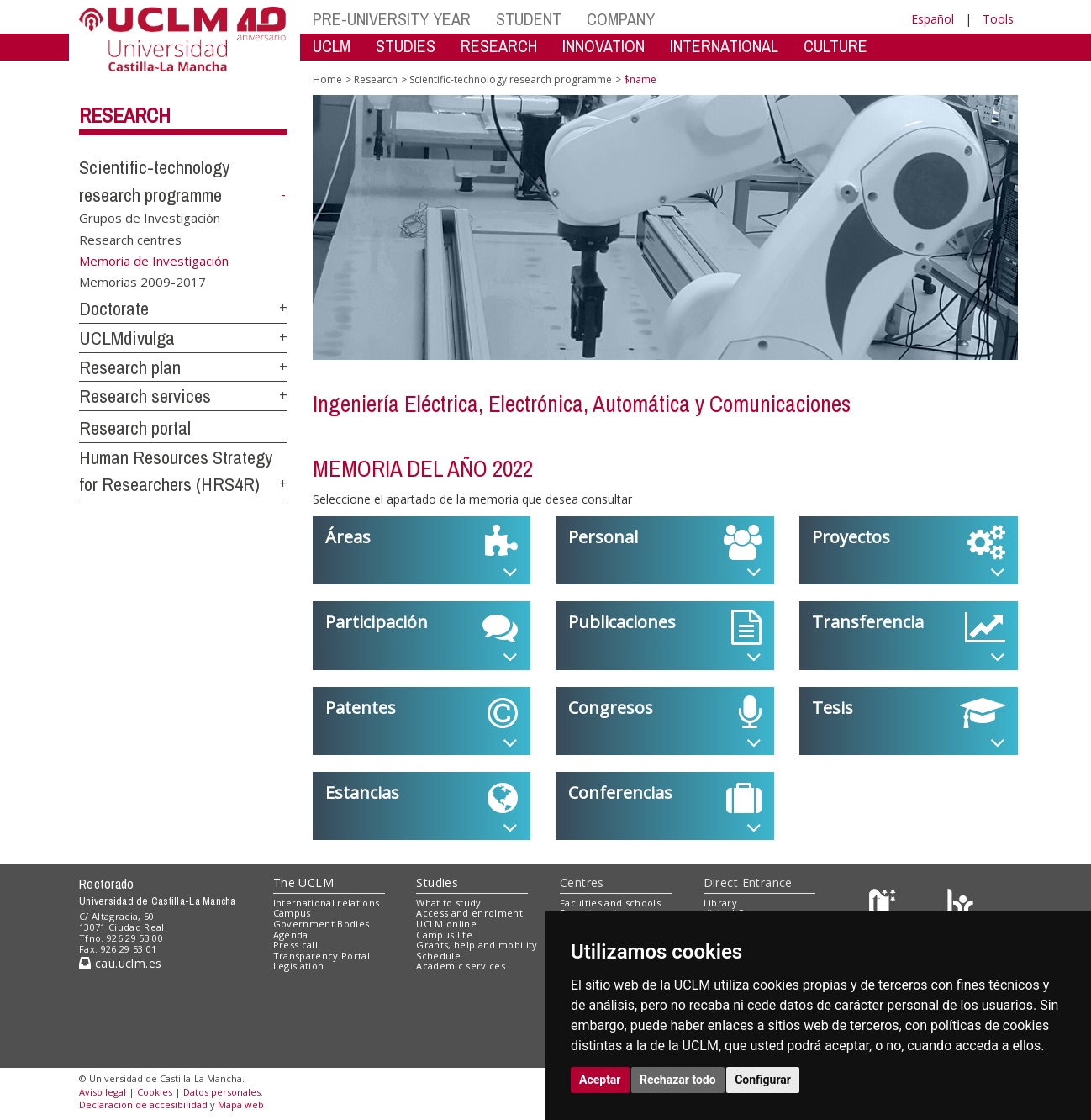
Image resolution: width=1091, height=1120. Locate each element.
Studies (437, 882)
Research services (145, 396)
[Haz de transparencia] (884, 906)
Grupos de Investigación (149, 217)
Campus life (444, 934)
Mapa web (241, 1104)
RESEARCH (499, 45)
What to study (448, 902)
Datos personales (222, 1092)
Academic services (460, 965)
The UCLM (303, 882)
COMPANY (621, 19)
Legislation (298, 965)
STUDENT (528, 19)
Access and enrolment (469, 912)
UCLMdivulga (127, 338)
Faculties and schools (610, 902)
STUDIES (405, 45)
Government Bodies (321, 923)
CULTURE (835, 45)
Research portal (135, 428)
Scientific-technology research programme (510, 79)
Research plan (130, 367)
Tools (998, 19)
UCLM (331, 45)
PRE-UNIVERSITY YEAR (392, 19)
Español (932, 19)
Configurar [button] (763, 1079)
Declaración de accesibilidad (143, 1104)
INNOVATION (603, 45)
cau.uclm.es (120, 963)
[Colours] (960, 906)
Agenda (290, 934)
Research (125, 115)
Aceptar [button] (600, 1079)
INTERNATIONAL (724, 45)
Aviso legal (102, 1092)
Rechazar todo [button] (678, 1079)
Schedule (438, 955)
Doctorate (114, 308)
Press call (295, 944)
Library (720, 902)
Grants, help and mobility (476, 944)
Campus (292, 912)
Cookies (154, 1092)
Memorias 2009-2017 (142, 281)
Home (327, 79)
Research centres (130, 238)
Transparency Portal (321, 955)
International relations (326, 902)
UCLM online (446, 923)
